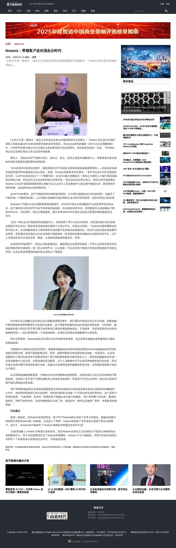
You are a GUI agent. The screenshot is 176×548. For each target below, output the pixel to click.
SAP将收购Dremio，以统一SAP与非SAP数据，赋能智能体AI (139, 192)
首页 (10, 11)
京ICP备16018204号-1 (116, 532)
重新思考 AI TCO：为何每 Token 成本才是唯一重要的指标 (24, 490)
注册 (162, 4)
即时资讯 (128, 81)
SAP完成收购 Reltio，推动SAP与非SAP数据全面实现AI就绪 (141, 183)
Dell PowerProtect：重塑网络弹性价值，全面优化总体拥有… (139, 210)
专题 (92, 11)
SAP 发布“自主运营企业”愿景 (136, 169)
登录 (168, 4)
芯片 (74, 11)
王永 (34, 57)
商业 (56, 11)
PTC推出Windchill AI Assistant (137, 175)
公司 (19, 11)
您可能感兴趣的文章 (17, 460)
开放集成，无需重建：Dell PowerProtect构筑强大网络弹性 (137, 161)
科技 (37, 11)
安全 (65, 11)
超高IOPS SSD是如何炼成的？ (136, 153)
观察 (46, 11)
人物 (28, 11)
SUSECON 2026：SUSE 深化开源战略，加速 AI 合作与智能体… (141, 127)
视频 (83, 11)
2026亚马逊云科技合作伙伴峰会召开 (138, 119)
